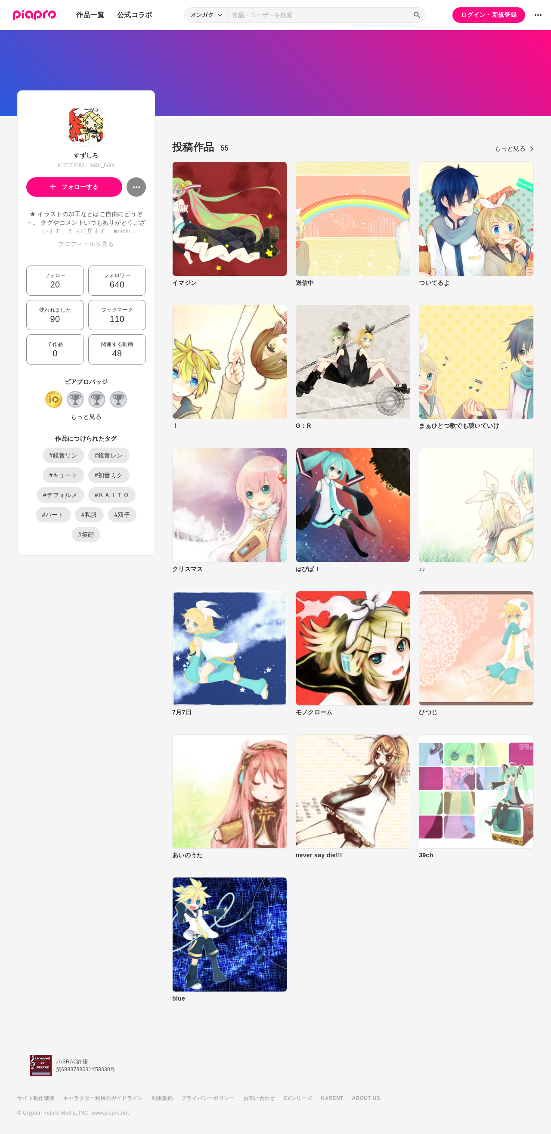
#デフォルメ (60, 494)
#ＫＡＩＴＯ (112, 494)
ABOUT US (366, 1098)
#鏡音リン (63, 455)
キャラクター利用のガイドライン (102, 1098)
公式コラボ (134, 15)
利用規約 (162, 1098)
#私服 (89, 514)
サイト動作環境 (35, 1098)
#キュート (63, 475)
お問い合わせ (259, 1098)
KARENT (332, 1098)
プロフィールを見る (86, 244)
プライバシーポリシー (208, 1098)
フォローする (74, 186)
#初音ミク (109, 475)
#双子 (122, 514)
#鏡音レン (109, 455)
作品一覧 (90, 15)
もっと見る (86, 416)
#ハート (53, 514)
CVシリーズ (298, 1098)
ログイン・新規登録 (489, 14)
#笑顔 (86, 534)
